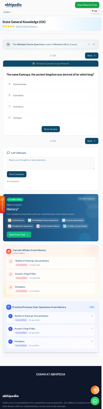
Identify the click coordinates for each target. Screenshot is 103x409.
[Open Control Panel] (2, 204)
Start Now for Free (87, 5)
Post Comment (16, 174)
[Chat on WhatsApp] (95, 401)
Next (91, 55)
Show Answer (50, 129)
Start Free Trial (19, 234)
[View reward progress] (95, 390)
